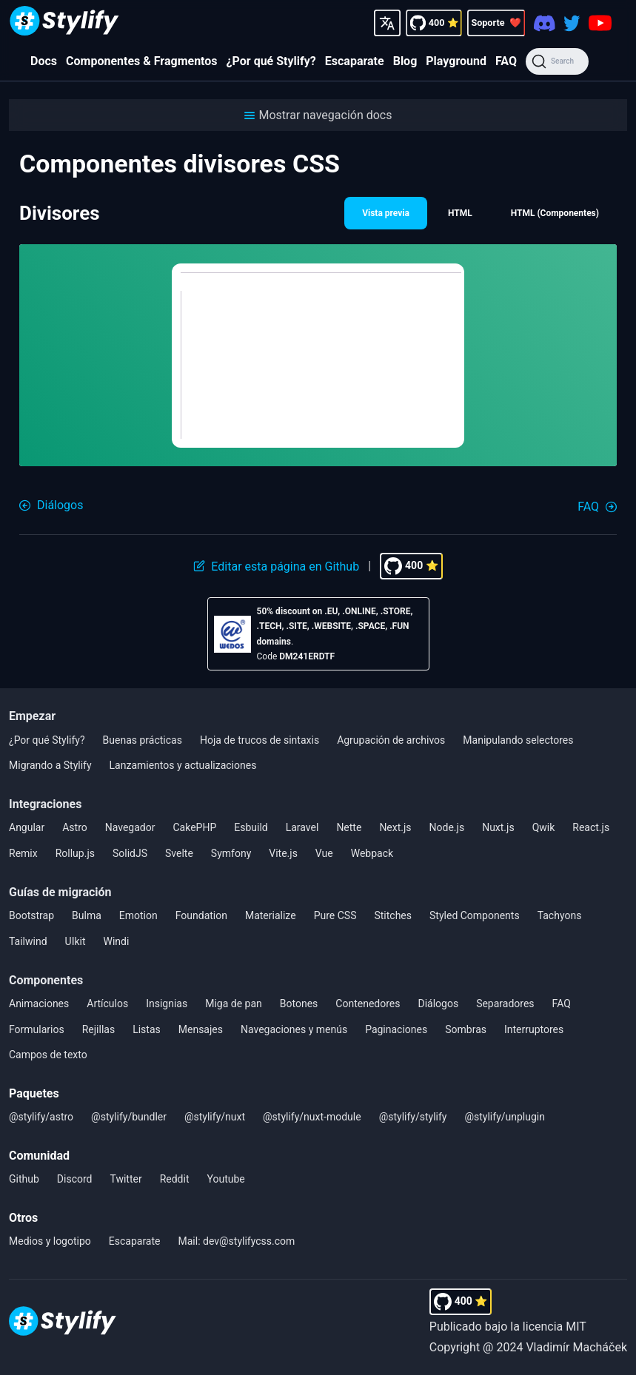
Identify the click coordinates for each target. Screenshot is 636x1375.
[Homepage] (64, 22)
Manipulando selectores (518, 740)
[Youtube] (600, 23)
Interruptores (533, 1029)
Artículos (107, 1003)
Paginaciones (396, 1029)
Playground (456, 61)
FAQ (506, 61)
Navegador (130, 827)
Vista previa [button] (385, 213)
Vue (324, 853)
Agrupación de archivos (391, 740)
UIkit (75, 941)
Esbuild (250, 827)
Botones (299, 1003)
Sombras (465, 1029)
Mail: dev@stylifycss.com (236, 1241)
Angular (26, 827)
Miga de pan (233, 1003)
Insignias (166, 1003)
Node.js (447, 827)
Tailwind (28, 941)
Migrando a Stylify (50, 765)
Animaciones (39, 1003)
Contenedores (367, 1003)
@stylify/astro (41, 1117)
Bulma (86, 915)
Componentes (46, 980)
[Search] (557, 61)
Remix (23, 853)
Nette (348, 827)
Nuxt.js (498, 827)
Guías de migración (60, 892)
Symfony (231, 853)
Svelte (179, 853)
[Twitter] (571, 22)
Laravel (302, 827)
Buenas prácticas (142, 740)
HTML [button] (460, 213)
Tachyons (560, 915)
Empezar (32, 716)
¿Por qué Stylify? (271, 61)
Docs (43, 61)
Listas (147, 1029)
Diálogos (438, 1003)
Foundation (201, 915)
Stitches (393, 915)
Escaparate (354, 61)
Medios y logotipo (50, 1241)
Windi (117, 941)
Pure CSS (335, 915)
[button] (318, 115)
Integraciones (45, 804)
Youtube (226, 1179)
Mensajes (200, 1029)
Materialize (270, 915)
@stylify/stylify (413, 1117)
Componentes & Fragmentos (142, 61)
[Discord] (544, 22)
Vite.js (283, 853)
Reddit (175, 1179)
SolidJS (130, 853)
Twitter (125, 1179)
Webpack (372, 853)
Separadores (505, 1003)
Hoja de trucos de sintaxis (259, 740)
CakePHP (194, 827)
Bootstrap (31, 915)
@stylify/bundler (129, 1117)
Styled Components (474, 915)
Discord (75, 1179)
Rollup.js (75, 853)
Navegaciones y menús (294, 1029)
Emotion (138, 915)
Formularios (36, 1029)
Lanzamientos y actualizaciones (183, 765)
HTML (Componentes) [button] (555, 213)
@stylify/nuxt (214, 1117)
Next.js (395, 827)
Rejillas (98, 1029)
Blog (405, 61)
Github (24, 1179)
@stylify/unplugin (504, 1117)
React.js (590, 827)
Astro (74, 827)
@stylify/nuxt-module (312, 1117)
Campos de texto (48, 1054)
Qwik (543, 827)
